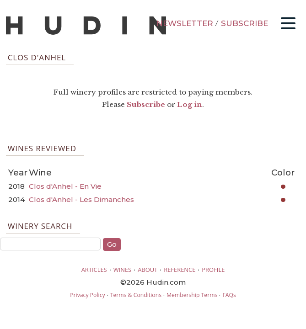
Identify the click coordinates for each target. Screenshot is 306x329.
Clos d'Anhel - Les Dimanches (81, 199)
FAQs (229, 295)
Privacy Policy (87, 295)
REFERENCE (179, 269)
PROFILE (213, 269)
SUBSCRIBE (244, 23)
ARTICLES (94, 269)
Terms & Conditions (135, 295)
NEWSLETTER (184, 23)
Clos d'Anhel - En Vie (65, 186)
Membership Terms (191, 295)
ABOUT (147, 269)
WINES (122, 269)
